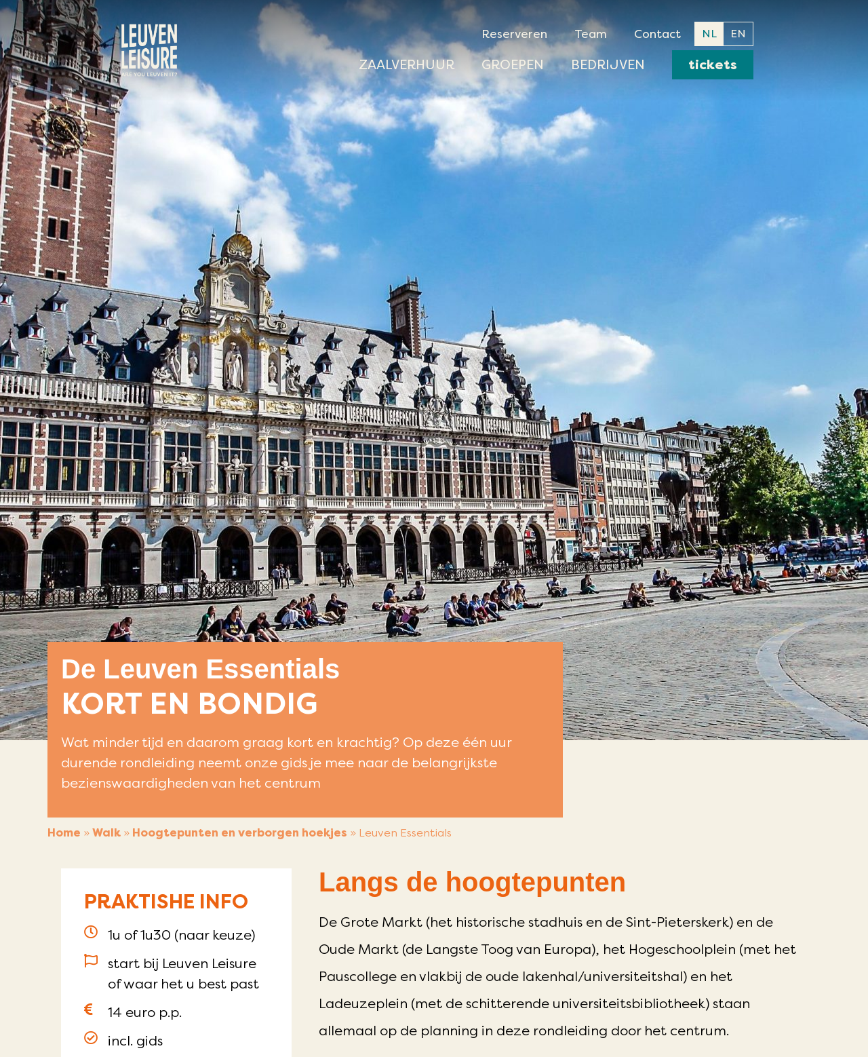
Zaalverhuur (406, 65)
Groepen (512, 65)
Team (590, 34)
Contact (657, 34)
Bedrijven (608, 65)
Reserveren (514, 34)
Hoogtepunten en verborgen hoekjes (239, 832)
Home (64, 832)
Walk (106, 832)
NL (709, 33)
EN (738, 33)
